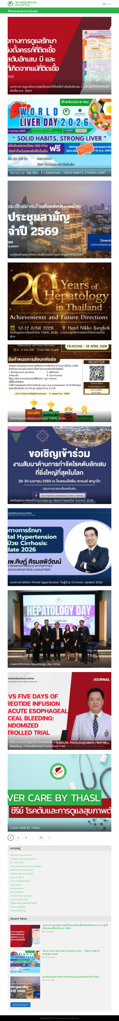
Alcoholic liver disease (21, 855)
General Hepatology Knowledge (25, 866)
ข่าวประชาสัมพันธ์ (17, 907)
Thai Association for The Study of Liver (66, 1018)
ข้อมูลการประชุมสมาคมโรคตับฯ (23, 903)
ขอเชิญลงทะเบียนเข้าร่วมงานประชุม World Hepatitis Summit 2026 (52, 500)
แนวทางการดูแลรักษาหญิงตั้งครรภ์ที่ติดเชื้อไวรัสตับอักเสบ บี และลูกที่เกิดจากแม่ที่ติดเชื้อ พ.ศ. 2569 (59, 88)
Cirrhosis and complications (23, 859)
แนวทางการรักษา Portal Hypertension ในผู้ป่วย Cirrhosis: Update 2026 (56, 582)
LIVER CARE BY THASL (25, 827)
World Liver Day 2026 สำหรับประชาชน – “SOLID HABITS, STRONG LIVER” (58, 172)
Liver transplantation (20, 881)
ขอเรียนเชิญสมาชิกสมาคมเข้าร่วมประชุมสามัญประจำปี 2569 (46, 254)
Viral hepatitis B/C (19, 899)
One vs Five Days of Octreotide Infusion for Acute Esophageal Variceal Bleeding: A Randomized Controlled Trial (58, 743)
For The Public (17, 862)
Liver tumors (16, 885)
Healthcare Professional (21, 870)
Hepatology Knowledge (21, 873)
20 (41, 837)
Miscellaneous (17, 888)
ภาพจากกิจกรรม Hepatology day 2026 (35, 664)
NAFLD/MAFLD (17, 892)
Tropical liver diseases (21, 896)
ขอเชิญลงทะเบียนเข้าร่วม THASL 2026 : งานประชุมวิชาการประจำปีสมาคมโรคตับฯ (57, 334)
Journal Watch (17, 877)
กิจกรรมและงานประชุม (23, 11)
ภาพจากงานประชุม (18, 910)
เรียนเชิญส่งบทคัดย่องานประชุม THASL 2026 (38, 418)
